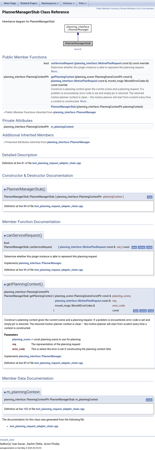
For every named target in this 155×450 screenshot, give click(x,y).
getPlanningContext (62, 76)
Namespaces (50, 3)
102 (26, 409)
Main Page (10, 3)
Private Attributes (128, 8)
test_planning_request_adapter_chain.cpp (56, 163)
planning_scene (21, 339)
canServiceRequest (62, 63)
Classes (68, 3)
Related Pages (28, 3)
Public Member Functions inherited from (49, 112)
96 (25, 269)
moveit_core (7, 439)
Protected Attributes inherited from (46, 142)
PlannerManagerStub (63, 106)
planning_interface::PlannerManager (74, 112)
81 (23, 163)
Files (83, 3)
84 (25, 206)
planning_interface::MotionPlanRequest (98, 63)
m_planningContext (62, 126)
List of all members (145, 8)
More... (55, 71)
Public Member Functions (107, 8)
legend (78, 49)
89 (25, 362)
